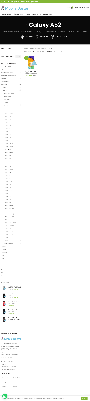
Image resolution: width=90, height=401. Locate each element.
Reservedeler (4, 270)
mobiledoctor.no (11, 369)
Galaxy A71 (8, 137)
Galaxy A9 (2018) (9, 208)
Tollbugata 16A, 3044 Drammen (11, 343)
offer (2, 69)
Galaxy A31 (8, 172)
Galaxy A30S (8, 175)
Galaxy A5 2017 (9, 228)
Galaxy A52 (8, 149)
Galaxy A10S (8, 202)
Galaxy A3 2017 (9, 237)
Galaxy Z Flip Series (9, 93)
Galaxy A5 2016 (9, 231)
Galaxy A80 (8, 131)
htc (3, 258)
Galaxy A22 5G (9, 181)
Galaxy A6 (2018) (9, 225)
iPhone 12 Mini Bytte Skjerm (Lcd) (13, 302)
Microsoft (5, 252)
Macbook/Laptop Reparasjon (8, 75)
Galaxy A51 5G (9, 152)
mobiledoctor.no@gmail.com (28, 2)
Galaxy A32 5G (9, 169)
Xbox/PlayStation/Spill (7, 72)
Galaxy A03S (8, 119)
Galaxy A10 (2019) (9, 205)
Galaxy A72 (8, 134)
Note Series (7, 99)
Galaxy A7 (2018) (9, 217)
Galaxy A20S (8, 190)
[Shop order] (54, 52)
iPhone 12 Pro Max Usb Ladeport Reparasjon (14, 286)
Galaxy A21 (8, 187)
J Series (6, 240)
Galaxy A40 (8, 167)
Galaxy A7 (7, 220)
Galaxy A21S (8, 184)
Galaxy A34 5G (9, 111)
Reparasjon (4, 84)
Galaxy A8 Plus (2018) (10, 211)
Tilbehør (3, 273)
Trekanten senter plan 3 (9, 353)
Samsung (4, 90)
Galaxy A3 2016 (9, 234)
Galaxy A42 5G (9, 161)
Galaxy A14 (8, 116)
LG (3, 264)
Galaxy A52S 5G (9, 143)
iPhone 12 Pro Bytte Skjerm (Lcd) (13, 310)
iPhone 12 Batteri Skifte (13, 294)
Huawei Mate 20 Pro (6, 66)
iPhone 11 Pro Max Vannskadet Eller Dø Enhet (14, 319)
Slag (2, 275)
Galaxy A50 (8, 158)
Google (4, 261)
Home (25, 48)
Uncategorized (5, 81)
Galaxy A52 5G (9, 146)
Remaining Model (8, 243)
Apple (4, 87)
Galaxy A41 (8, 164)
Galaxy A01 (8, 125)
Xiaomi (4, 249)
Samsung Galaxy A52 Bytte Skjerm (31, 72)
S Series (6, 102)
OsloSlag (3, 78)
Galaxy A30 (8, 178)
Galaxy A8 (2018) (9, 214)
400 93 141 (10, 358)
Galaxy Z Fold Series (9, 96)
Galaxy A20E (8, 193)
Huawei (4, 246)
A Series (6, 105)
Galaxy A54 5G (9, 108)
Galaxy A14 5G (9, 114)
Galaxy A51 (8, 155)
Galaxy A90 (8, 128)
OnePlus (4, 267)
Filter (18, 56)
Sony (3, 255)
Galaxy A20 (8, 196)
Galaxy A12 (8, 199)
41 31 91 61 (10, 361)
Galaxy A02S (8, 122)
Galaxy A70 (8, 140)
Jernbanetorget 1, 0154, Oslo (11, 346)
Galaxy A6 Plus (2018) (10, 222)
